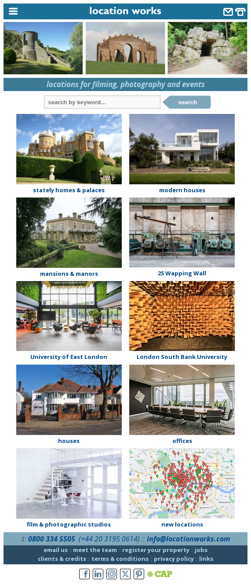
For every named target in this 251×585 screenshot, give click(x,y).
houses (69, 441)
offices (182, 441)
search (187, 102)
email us (56, 550)
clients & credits (62, 559)
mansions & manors (69, 274)
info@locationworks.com (188, 539)
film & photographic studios (69, 524)
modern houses (182, 190)
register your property (155, 550)
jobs (201, 550)
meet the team (95, 550)
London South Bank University (182, 357)
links (206, 559)
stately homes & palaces (69, 190)
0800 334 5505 (51, 539)
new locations (182, 524)
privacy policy (174, 559)
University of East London (68, 357)
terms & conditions (120, 559)
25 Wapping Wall (182, 273)
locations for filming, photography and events (126, 84)
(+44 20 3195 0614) (109, 539)
